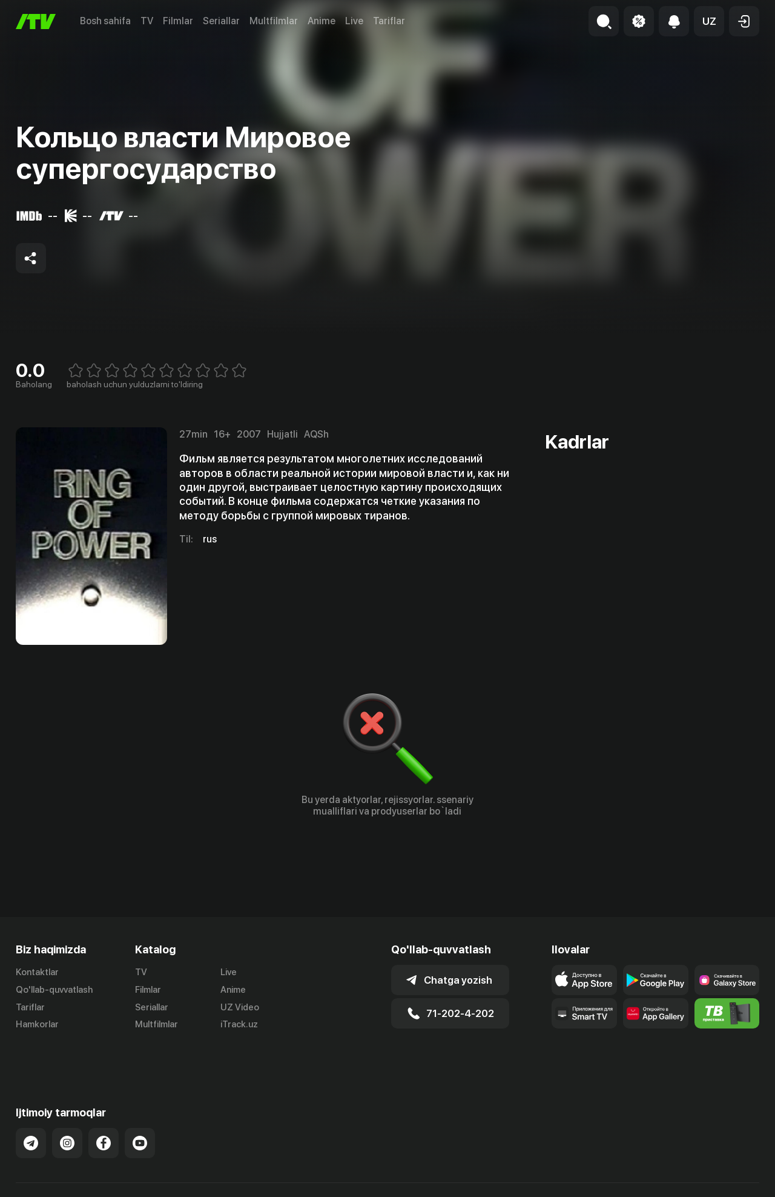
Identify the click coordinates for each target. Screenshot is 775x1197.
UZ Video (239, 1007)
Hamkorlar (37, 1024)
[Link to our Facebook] (103, 1113)
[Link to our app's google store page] (655, 980)
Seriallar (221, 21)
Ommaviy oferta (642, 1174)
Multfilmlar (273, 21)
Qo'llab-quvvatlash (54, 989)
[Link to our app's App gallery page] (655, 1013)
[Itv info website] (727, 1013)
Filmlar (178, 21)
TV (146, 21)
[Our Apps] (584, 1013)
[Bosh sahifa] (36, 22)
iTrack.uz (239, 1024)
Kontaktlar (37, 972)
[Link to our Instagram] (67, 1113)
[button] (709, 21)
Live (354, 21)
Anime (321, 21)
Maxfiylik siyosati (724, 1174)
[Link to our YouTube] (140, 1113)
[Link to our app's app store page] (584, 980)
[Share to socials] (31, 258)
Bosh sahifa (105, 21)
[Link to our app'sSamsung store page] (727, 980)
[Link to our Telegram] (31, 1113)
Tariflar (389, 21)
